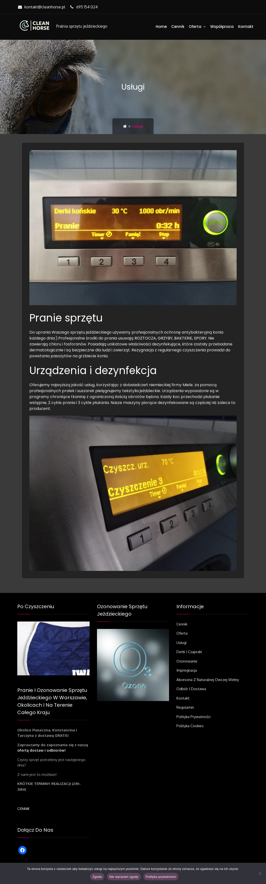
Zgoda (97, 877)
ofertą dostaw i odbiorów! (41, 750)
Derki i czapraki (189, 651)
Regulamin (185, 707)
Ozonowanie (186, 661)
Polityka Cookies (190, 725)
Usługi (181, 642)
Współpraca (222, 26)
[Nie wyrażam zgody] (259, 873)
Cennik (177, 26)
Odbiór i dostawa (191, 688)
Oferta (195, 26)
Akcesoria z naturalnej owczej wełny (207, 679)
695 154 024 (83, 6)
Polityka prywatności (193, 716)
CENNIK (23, 808)
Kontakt (245, 26)
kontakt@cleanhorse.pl (41, 6)
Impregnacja (186, 670)
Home (161, 26)
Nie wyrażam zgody (123, 877)
